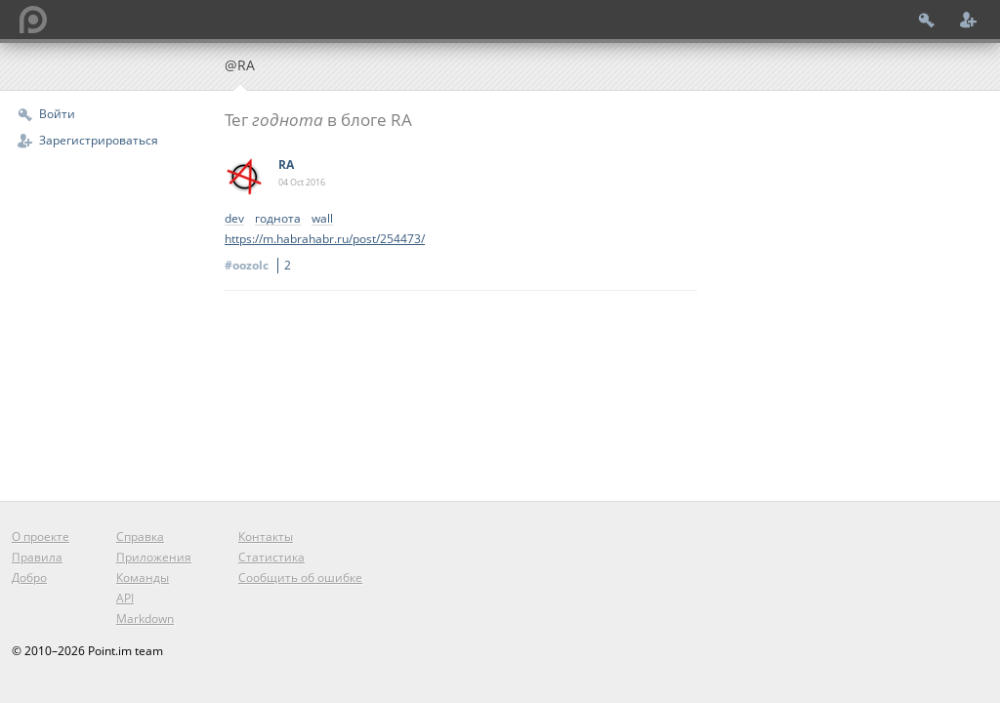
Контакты (265, 536)
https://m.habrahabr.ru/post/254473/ (325, 238)
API (125, 598)
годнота (278, 219)
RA (286, 164)
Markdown (145, 618)
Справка (140, 536)
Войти (57, 113)
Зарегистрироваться (98, 140)
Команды (142, 577)
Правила (37, 557)
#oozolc (261, 265)
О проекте (40, 536)
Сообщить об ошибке (300, 577)
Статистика (271, 557)
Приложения (153, 557)
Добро (29, 577)
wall (322, 219)
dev (234, 219)
